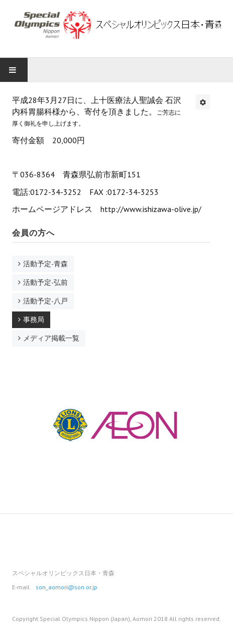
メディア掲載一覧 (51, 338)
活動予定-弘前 (45, 282)
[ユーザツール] (203, 102)
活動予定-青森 (45, 263)
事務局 (33, 319)
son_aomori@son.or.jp (66, 587)
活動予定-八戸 (45, 300)
